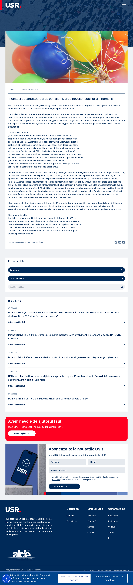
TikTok (111, 532)
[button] (6, 578)
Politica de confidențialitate (116, 571)
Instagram (113, 521)
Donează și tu (21, 433)
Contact (91, 532)
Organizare (71, 521)
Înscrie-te (91, 516)
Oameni (70, 516)
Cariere (90, 527)
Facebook (113, 516)
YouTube (112, 527)
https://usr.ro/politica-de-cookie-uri (21, 581)
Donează (91, 521)
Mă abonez (60, 486)
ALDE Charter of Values (93, 571)
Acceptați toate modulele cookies (74, 578)
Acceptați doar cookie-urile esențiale (109, 578)
